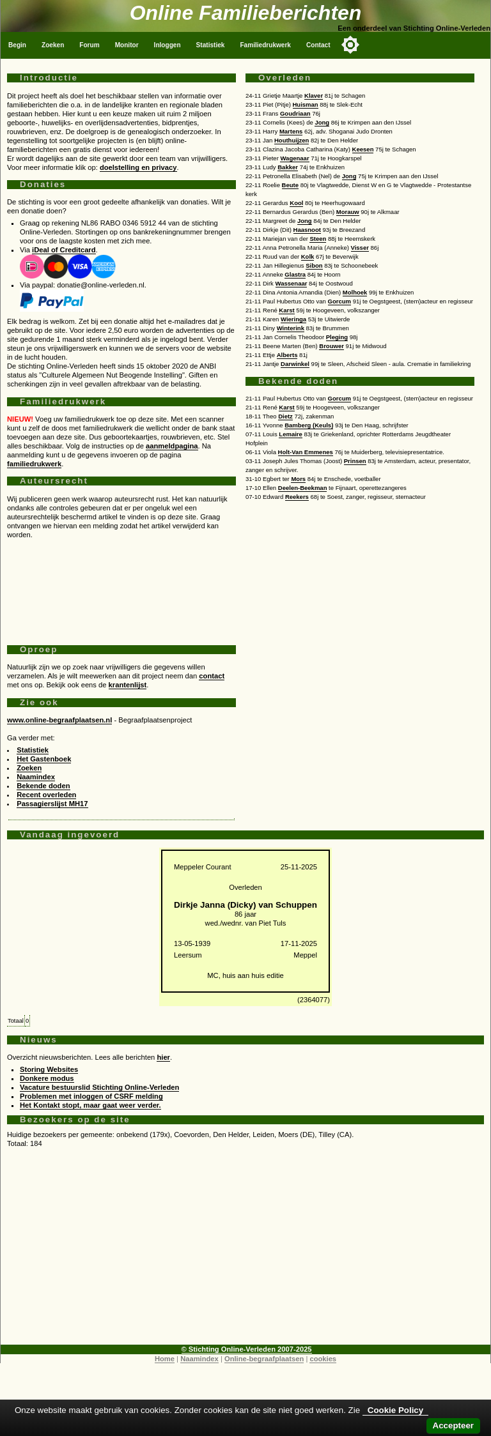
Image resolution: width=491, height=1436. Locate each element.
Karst (286, 310)
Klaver (313, 95)
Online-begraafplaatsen (264, 1359)
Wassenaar (292, 283)
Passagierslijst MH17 (52, 803)
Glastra (295, 274)
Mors (298, 478)
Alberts (287, 354)
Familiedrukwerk (265, 45)
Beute (290, 184)
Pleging (337, 336)
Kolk (308, 256)
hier (163, 1057)
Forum (89, 45)
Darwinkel (295, 363)
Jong (322, 122)
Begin (17, 45)
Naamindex (36, 777)
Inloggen (167, 45)
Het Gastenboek (44, 759)
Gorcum (339, 301)
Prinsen (355, 460)
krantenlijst (128, 685)
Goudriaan (295, 113)
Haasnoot (307, 229)
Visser (360, 247)
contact (211, 676)
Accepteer (453, 1425)
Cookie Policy (395, 1410)
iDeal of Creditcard (63, 250)
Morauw (347, 211)
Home (165, 1359)
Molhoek (355, 292)
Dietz (285, 416)
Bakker (287, 167)
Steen (317, 238)
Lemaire (290, 434)
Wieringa (293, 319)
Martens (291, 131)
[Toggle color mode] (350, 44)
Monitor (127, 45)
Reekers (297, 496)
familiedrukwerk (34, 464)
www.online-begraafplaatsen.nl (59, 720)
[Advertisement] (121, 587)
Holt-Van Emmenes (305, 451)
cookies (322, 1359)
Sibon (314, 265)
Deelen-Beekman (302, 487)
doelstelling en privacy (138, 167)
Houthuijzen (291, 140)
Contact (318, 45)
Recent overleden (46, 794)
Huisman (305, 104)
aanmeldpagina (172, 446)
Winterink (290, 328)
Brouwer (331, 345)
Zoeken (53, 45)
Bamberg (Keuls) (308, 425)
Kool (296, 202)
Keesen (363, 149)
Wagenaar (294, 158)
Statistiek (210, 45)
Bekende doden (43, 786)
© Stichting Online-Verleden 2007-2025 (247, 1349)
